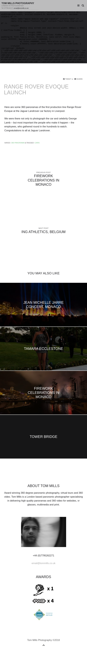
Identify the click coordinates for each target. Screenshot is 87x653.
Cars (37, 143)
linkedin (36, 475)
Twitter (27, 475)
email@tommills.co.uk (21, 8)
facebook (31, 475)
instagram (55, 475)
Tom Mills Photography (18, 3)
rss (60, 475)
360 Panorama (17, 143)
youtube (50, 475)
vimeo (45, 475)
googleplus (41, 475)
